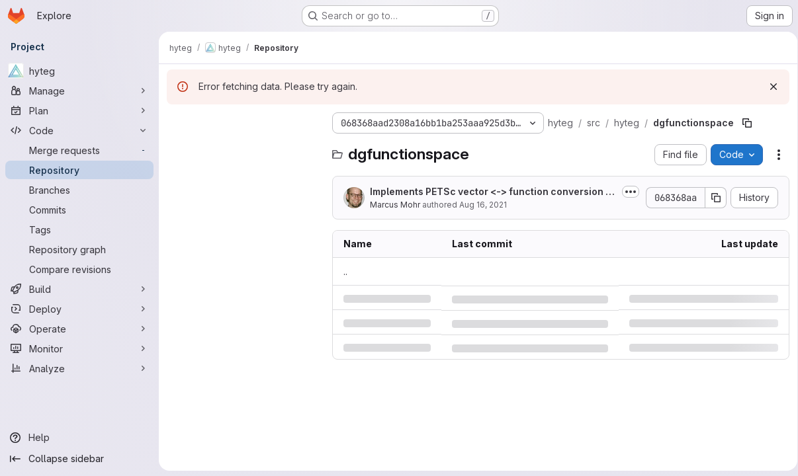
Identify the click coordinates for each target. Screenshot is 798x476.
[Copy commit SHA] (711, 197)
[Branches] (79, 189)
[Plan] (79, 110)
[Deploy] (79, 308)
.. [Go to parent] (345, 271)
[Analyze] (79, 368)
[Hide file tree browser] (177, 123)
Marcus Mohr (395, 205)
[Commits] (79, 209)
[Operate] (79, 328)
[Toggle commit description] (626, 192)
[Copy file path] (747, 123)
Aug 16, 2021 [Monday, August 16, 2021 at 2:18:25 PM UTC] (483, 205)
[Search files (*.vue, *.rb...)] (243, 149)
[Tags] (79, 229)
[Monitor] (79, 348)
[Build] (79, 289)
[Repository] (79, 170)
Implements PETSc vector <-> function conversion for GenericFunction (489, 192)
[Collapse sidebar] (79, 459)
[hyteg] (79, 70)
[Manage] (79, 90)
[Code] (79, 130)
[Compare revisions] (79, 269)
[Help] (79, 437)
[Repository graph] (79, 249)
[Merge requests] (79, 150)
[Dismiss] (769, 87)
